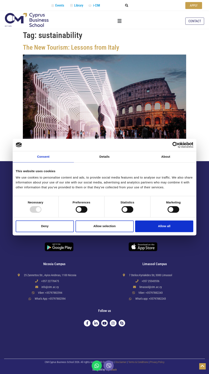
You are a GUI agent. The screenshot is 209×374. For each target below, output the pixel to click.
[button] (126, 5)
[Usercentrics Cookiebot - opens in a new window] (175, 145)
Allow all (164, 226)
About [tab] (165, 156)
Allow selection (104, 226)
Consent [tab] (43, 156)
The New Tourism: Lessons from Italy (71, 47)
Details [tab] (104, 156)
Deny (45, 226)
